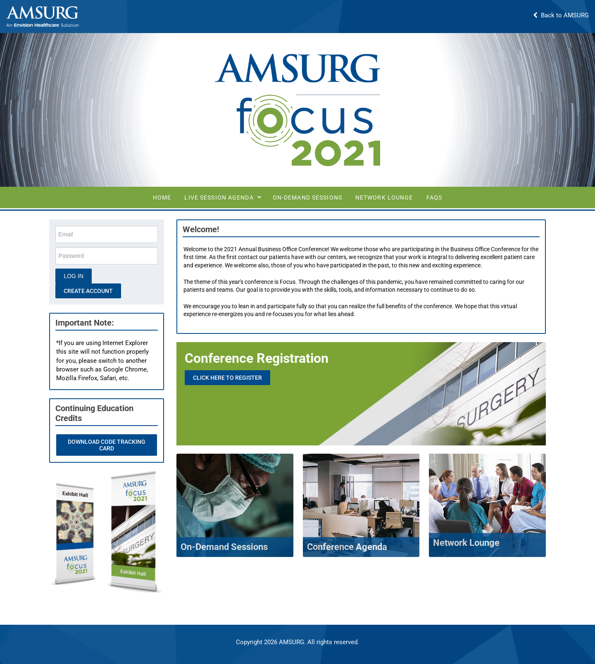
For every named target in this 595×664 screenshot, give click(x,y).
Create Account (88, 291)
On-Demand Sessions (307, 197)
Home (162, 197)
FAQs (434, 197)
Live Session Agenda (218, 197)
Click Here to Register (227, 377)
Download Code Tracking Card (106, 445)
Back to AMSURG (561, 15)
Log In (73, 276)
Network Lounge (384, 197)
